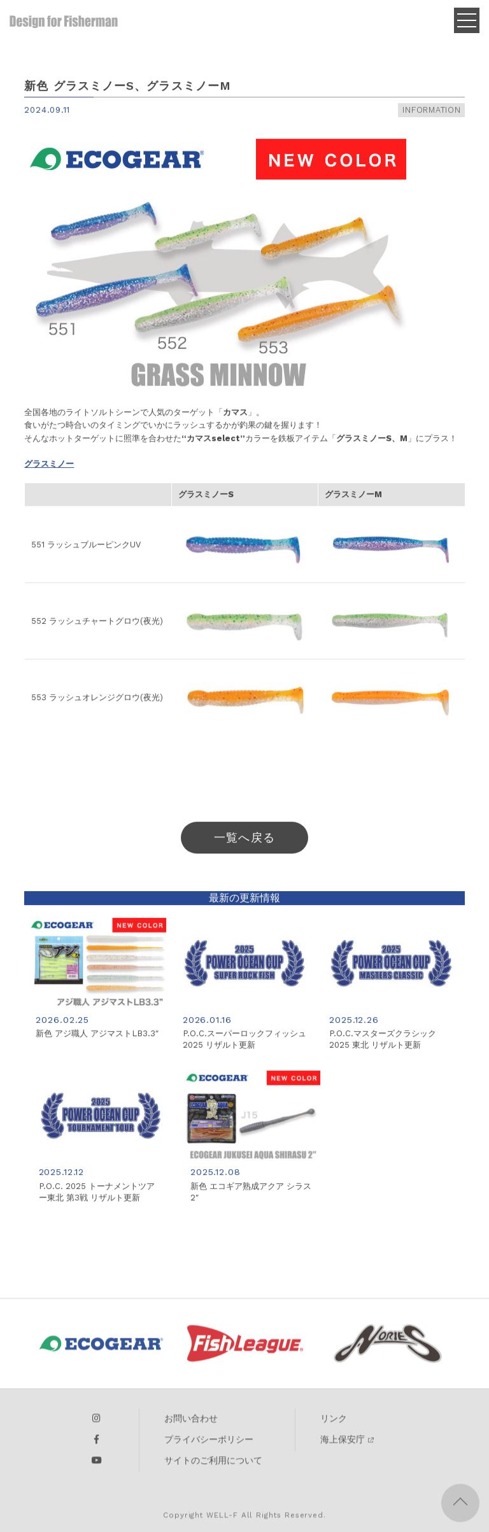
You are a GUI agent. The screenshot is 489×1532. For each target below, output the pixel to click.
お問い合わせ (191, 1424)
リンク (333, 1424)
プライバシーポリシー (208, 1445)
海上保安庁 (342, 1445)
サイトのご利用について (213, 1466)
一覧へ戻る (244, 841)
